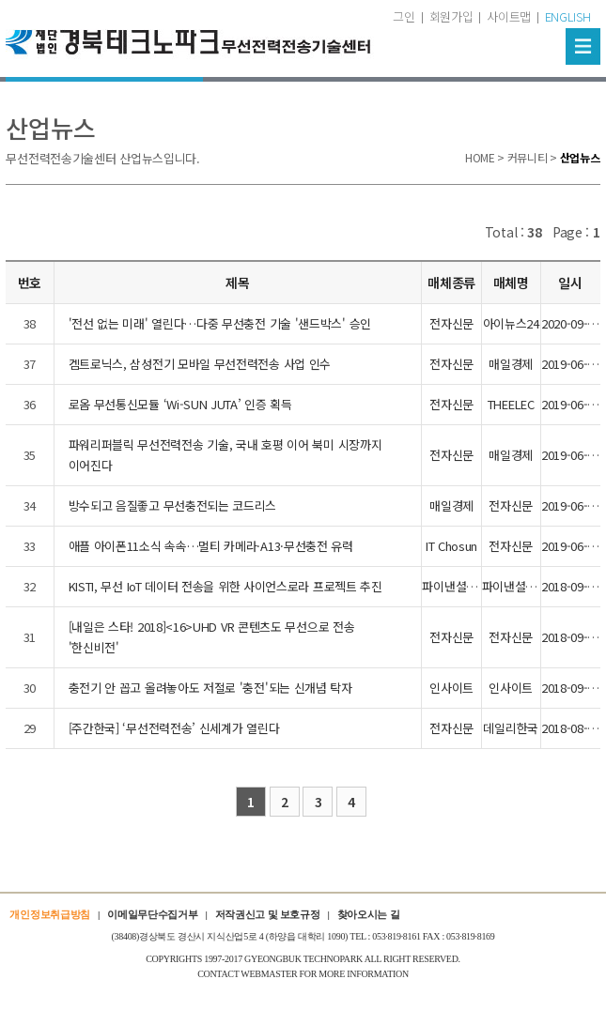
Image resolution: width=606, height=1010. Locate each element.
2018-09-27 (570, 586)
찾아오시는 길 (368, 914)
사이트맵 (509, 16)
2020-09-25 (570, 323)
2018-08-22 (570, 728)
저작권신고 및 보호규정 (267, 914)
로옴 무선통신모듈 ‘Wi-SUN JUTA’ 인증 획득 (180, 404)
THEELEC (511, 404)
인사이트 (451, 687)
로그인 (398, 16)
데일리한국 (510, 728)
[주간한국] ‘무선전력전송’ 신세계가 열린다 (174, 728)
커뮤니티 (527, 157)
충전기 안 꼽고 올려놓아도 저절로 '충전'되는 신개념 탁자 (210, 687)
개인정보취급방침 (49, 914)
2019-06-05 (570, 364)
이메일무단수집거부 (152, 914)
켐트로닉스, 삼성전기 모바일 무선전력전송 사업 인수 (200, 364)
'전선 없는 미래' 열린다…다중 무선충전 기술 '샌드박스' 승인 (220, 323)
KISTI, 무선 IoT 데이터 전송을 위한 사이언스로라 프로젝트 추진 (225, 586)
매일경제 (511, 364)
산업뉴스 (580, 157)
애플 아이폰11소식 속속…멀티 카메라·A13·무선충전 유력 (211, 546)
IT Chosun (451, 546)
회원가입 (451, 16)
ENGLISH (568, 16)
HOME (480, 157)
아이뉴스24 (511, 323)
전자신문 (451, 323)
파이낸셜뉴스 (455, 586)
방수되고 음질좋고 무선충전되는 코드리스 (173, 505)
